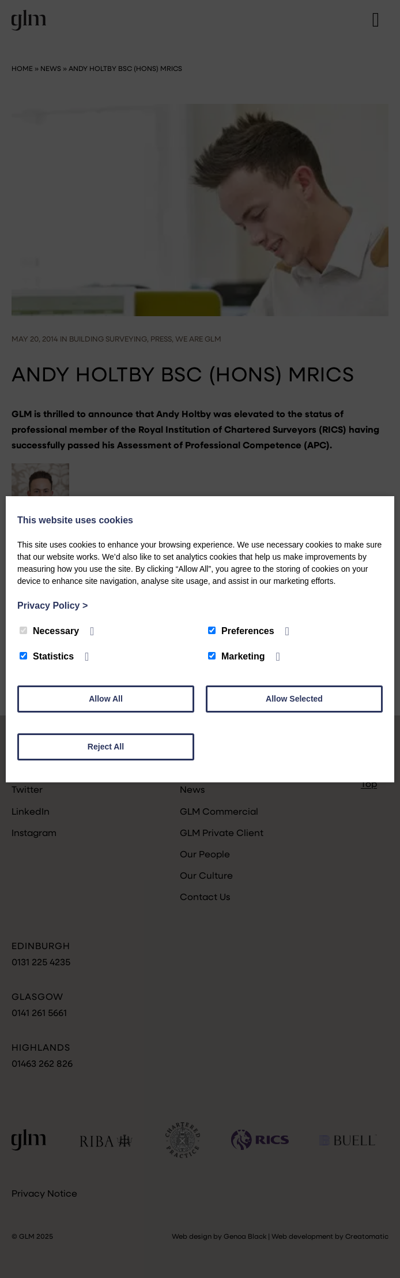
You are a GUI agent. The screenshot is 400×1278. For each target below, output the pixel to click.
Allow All (106, 698)
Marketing (236, 656)
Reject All (106, 746)
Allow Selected (294, 698)
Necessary (49, 631)
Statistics (47, 656)
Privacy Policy (52, 605)
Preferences (241, 631)
